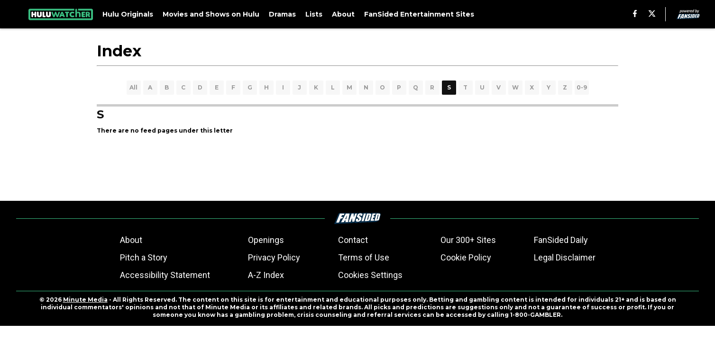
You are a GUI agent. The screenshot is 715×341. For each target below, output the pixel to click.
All (133, 87)
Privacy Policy (274, 257)
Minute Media (85, 299)
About (131, 240)
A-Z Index (266, 275)
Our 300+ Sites (468, 240)
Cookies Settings (370, 275)
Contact (353, 240)
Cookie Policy (465, 257)
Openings (266, 240)
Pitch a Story (143, 257)
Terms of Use (363, 257)
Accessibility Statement (165, 275)
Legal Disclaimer (565, 257)
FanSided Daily (561, 240)
